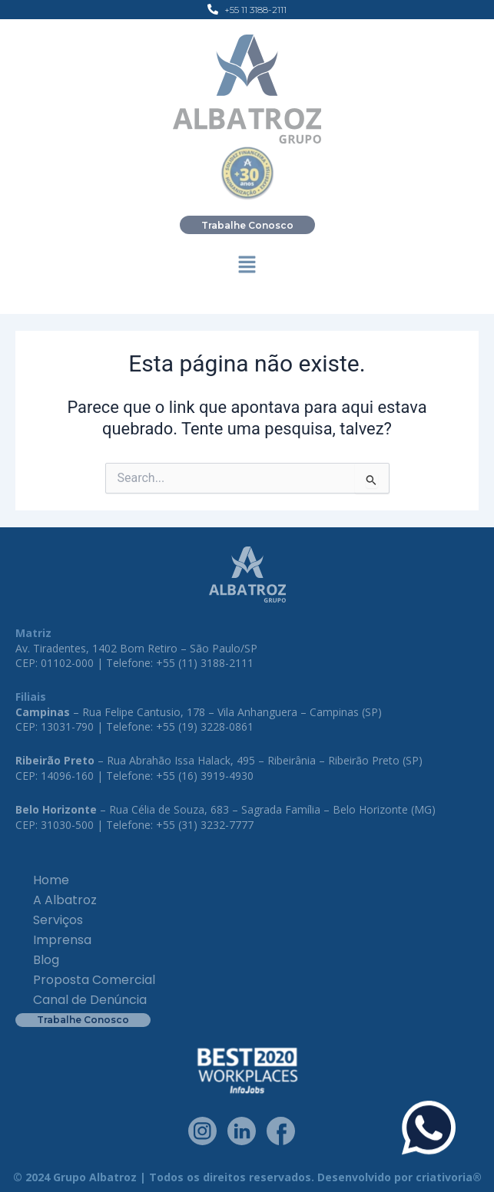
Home (51, 880)
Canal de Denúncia (90, 1000)
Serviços (58, 920)
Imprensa (62, 940)
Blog (46, 960)
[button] (246, 266)
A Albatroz (65, 900)
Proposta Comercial (94, 980)
